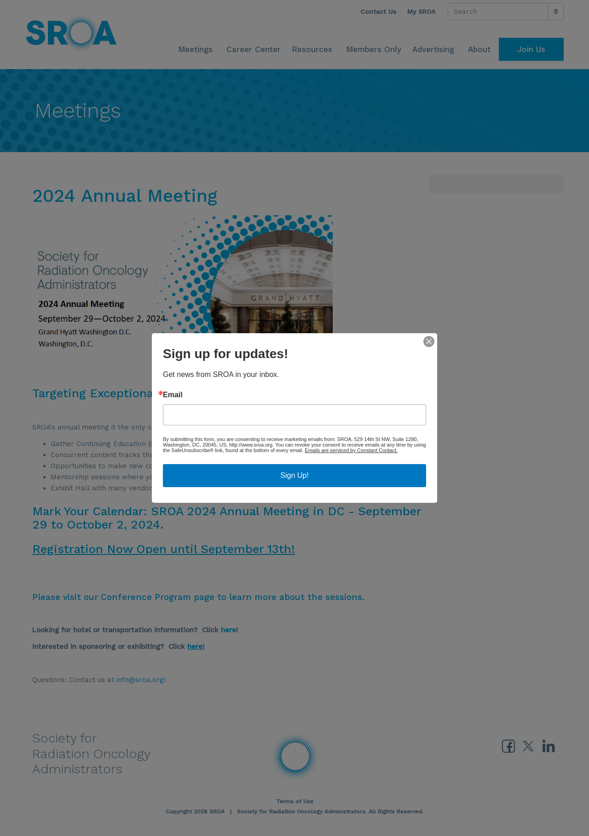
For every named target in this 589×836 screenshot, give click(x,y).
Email (173, 395)
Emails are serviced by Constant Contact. (351, 450)
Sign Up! (294, 475)
